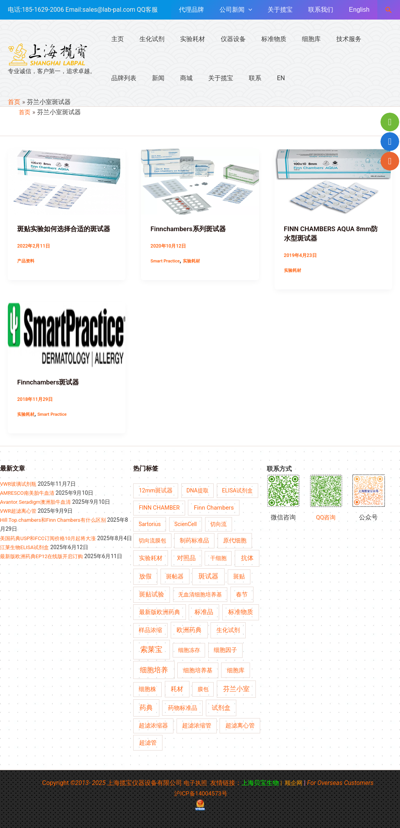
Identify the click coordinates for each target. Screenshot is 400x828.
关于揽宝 (287, 9)
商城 (141, 78)
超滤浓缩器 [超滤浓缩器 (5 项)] (153, 725)
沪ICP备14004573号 (201, 793)
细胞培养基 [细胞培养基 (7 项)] (197, 669)
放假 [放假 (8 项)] (145, 576)
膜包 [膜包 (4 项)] (203, 689)
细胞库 (294, 39)
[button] (388, 10)
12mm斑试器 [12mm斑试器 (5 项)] (156, 490)
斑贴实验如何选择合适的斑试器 (66, 229)
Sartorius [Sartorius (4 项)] (150, 524)
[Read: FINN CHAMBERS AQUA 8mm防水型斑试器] (333, 181)
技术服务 (328, 39)
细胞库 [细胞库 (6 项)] (236, 669)
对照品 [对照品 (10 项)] (186, 557)
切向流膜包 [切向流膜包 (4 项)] (152, 540)
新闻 (116, 78)
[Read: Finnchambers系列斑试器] (200, 181)
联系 (203, 78)
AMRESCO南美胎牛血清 (29, 492)
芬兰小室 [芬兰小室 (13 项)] (236, 688)
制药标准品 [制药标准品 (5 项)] (194, 540)
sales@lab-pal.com (108, 9)
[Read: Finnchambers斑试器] (66, 334)
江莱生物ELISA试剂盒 (26, 555)
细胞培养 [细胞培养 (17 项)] (154, 669)
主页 (116, 39)
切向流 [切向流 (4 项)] (218, 524)
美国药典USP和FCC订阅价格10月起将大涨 (51, 537)
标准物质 (259, 39)
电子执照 (194, 782)
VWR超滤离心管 (19, 510)
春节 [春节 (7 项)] (242, 594)
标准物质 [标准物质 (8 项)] (240, 611)
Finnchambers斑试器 (50, 381)
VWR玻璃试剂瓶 (19, 483)
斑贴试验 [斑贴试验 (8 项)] (151, 594)
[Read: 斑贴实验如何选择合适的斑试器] (66, 181)
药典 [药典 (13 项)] (146, 707)
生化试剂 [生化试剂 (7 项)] (228, 629)
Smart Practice (166, 260)
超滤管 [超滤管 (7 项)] (148, 742)
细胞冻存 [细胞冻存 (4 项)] (189, 649)
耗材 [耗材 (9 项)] (177, 688)
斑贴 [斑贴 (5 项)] (239, 576)
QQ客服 (147, 9)
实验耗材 (184, 39)
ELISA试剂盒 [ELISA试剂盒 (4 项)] (237, 490)
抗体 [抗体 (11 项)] (247, 557)
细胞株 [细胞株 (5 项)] (147, 689)
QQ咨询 (325, 517)
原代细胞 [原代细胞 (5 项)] (234, 540)
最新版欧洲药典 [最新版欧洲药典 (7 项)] (159, 611)
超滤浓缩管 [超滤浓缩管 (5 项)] (196, 725)
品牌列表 (366, 39)
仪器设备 (222, 39)
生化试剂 (147, 39)
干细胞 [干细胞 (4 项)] (218, 557)
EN (226, 78)
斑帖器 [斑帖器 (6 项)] (175, 576)
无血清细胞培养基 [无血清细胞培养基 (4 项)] (200, 594)
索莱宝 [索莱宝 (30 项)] (151, 648)
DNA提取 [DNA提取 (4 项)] (197, 490)
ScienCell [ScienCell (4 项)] (185, 524)
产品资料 (26, 260)
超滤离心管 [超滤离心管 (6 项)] (240, 725)
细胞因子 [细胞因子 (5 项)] (225, 649)
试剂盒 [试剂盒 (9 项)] (221, 707)
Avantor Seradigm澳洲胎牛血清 (38, 501)
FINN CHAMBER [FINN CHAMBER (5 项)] (159, 507)
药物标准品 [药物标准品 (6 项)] (182, 707)
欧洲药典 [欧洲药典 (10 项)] (189, 629)
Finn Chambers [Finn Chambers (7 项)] (214, 507)
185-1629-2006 (43, 9)
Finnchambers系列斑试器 (190, 229)
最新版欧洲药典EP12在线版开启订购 (44, 564)
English (360, 9)
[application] (259, 10)
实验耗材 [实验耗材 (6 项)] (150, 557)
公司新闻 (246, 10)
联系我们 (325, 9)
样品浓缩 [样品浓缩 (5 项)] (150, 630)
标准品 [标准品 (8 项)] (204, 611)
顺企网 (294, 782)
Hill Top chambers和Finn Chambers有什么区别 (57, 519)
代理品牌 (205, 9)
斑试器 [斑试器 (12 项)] (208, 576)
